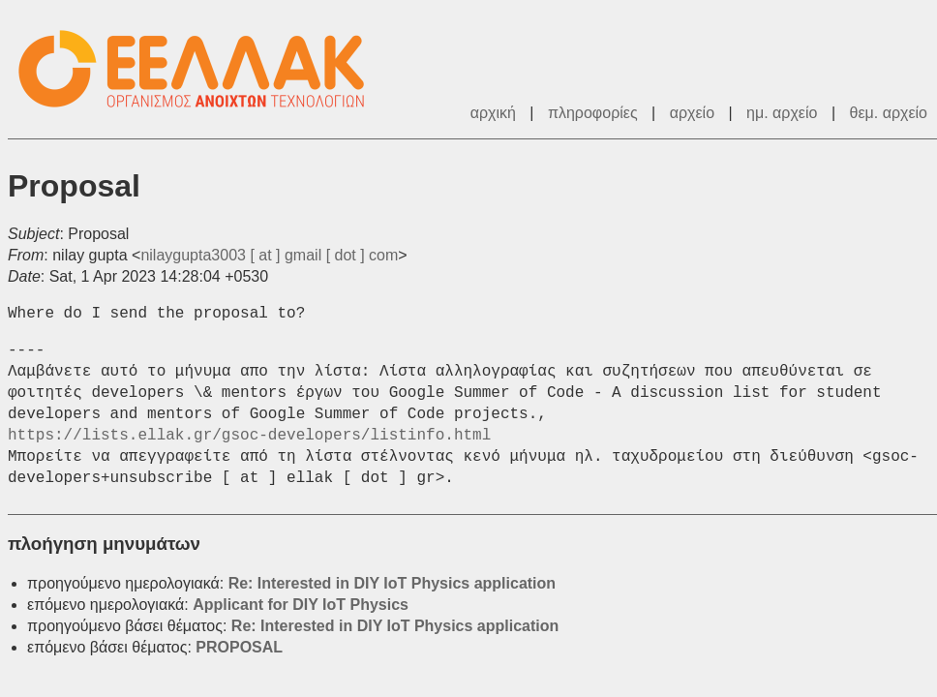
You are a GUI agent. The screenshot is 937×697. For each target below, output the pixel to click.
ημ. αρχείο (781, 113)
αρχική (493, 113)
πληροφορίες (593, 113)
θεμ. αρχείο (888, 113)
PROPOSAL (239, 647)
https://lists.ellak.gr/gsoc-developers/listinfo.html (249, 435)
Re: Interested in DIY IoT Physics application (392, 583)
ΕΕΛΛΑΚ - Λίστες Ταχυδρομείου (201, 69)
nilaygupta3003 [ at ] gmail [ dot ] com (269, 255)
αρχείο (692, 113)
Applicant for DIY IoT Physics (300, 604)
